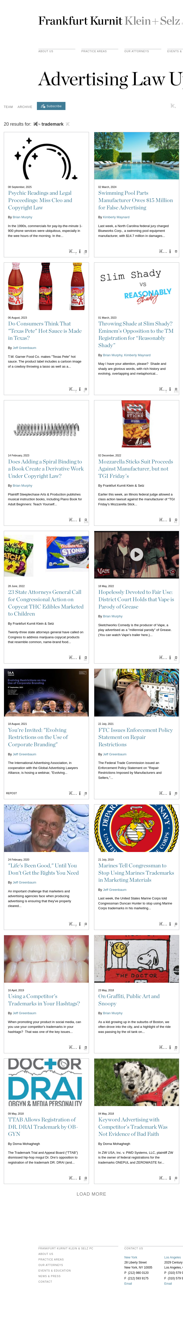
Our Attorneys (136, 51)
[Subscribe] (51, 106)
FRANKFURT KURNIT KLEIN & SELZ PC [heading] (66, 1248)
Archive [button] (25, 107)
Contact (45, 1282)
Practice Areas (51, 1259)
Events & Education (54, 1271)
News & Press (49, 1276)
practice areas (94, 51)
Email (128, 1283)
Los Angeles (172, 1257)
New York (130, 1257)
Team (8, 107)
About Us (45, 51)
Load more (91, 1194)
